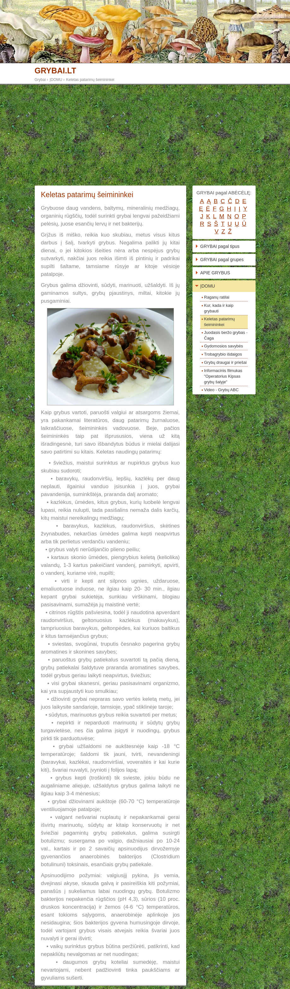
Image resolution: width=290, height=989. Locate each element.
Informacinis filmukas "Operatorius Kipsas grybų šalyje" (223, 376)
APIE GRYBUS (215, 272)
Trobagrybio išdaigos (223, 354)
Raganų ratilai (216, 297)
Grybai (40, 79)
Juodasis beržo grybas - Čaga (226, 335)
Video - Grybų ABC (221, 389)
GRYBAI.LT (55, 71)
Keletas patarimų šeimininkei (90, 79)
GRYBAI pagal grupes (222, 259)
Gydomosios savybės (223, 346)
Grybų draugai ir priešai (225, 362)
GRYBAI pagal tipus (220, 246)
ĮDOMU (56, 79)
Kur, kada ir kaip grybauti (219, 308)
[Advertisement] (145, 135)
